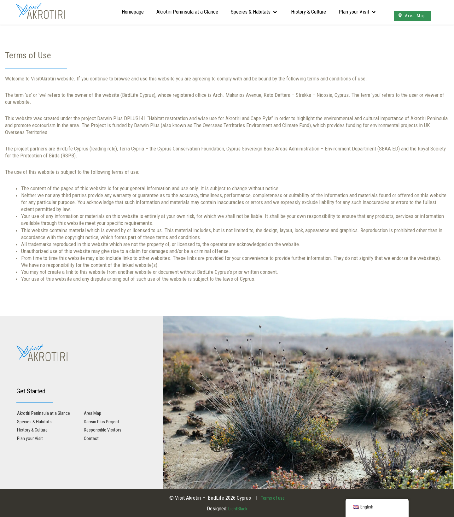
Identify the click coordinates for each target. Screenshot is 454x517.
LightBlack (237, 508)
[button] (169, 402)
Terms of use (273, 498)
